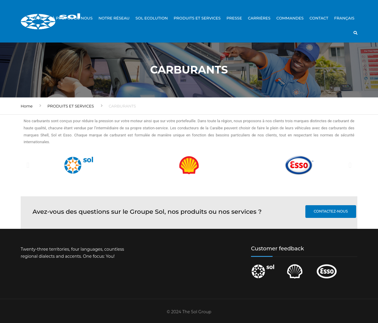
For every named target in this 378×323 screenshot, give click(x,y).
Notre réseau (113, 18)
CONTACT (318, 18)
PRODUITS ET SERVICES (197, 18)
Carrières (259, 18)
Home (26, 106)
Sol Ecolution (152, 18)
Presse (234, 18)
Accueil (37, 18)
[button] (28, 165)
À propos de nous (72, 18)
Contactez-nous (331, 211)
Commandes (290, 18)
